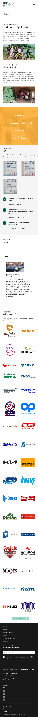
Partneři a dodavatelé (9, 638)
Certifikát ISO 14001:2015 (16, 228)
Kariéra (5, 626)
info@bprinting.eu (11, 679)
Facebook (8, 691)
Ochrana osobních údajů (10, 709)
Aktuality (5, 635)
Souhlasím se (19, 658)
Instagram (8, 694)
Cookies (5, 711)
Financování (6, 629)
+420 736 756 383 (11, 673)
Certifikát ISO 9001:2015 (16, 205)
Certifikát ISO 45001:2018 (16, 218)
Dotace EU (6, 641)
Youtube (8, 697)
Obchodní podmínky (8, 706)
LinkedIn (8, 700)
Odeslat (7, 664)
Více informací (20, 618)
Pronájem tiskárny (8, 632)
